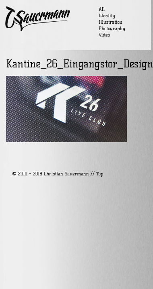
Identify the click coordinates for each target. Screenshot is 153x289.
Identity (107, 15)
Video (104, 35)
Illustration (110, 22)
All (102, 9)
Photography (112, 28)
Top (99, 174)
